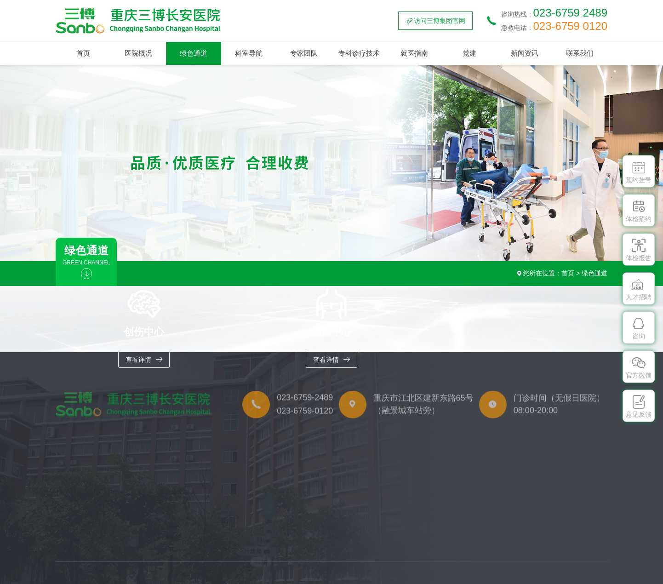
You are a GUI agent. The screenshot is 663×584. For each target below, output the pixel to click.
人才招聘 (591, 580)
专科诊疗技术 (359, 53)
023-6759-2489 (305, 408)
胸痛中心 (78, 580)
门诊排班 (436, 563)
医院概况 (138, 53)
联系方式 (591, 563)
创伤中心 (78, 563)
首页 (83, 53)
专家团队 (304, 53)
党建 (469, 53)
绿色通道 (193, 53)
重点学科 (162, 563)
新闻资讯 (524, 53)
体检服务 (486, 563)
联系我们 (580, 53)
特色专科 (162, 580)
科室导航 (249, 53)
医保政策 (486, 580)
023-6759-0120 (305, 421)
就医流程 (436, 580)
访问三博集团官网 (435, 21)
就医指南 (414, 53)
